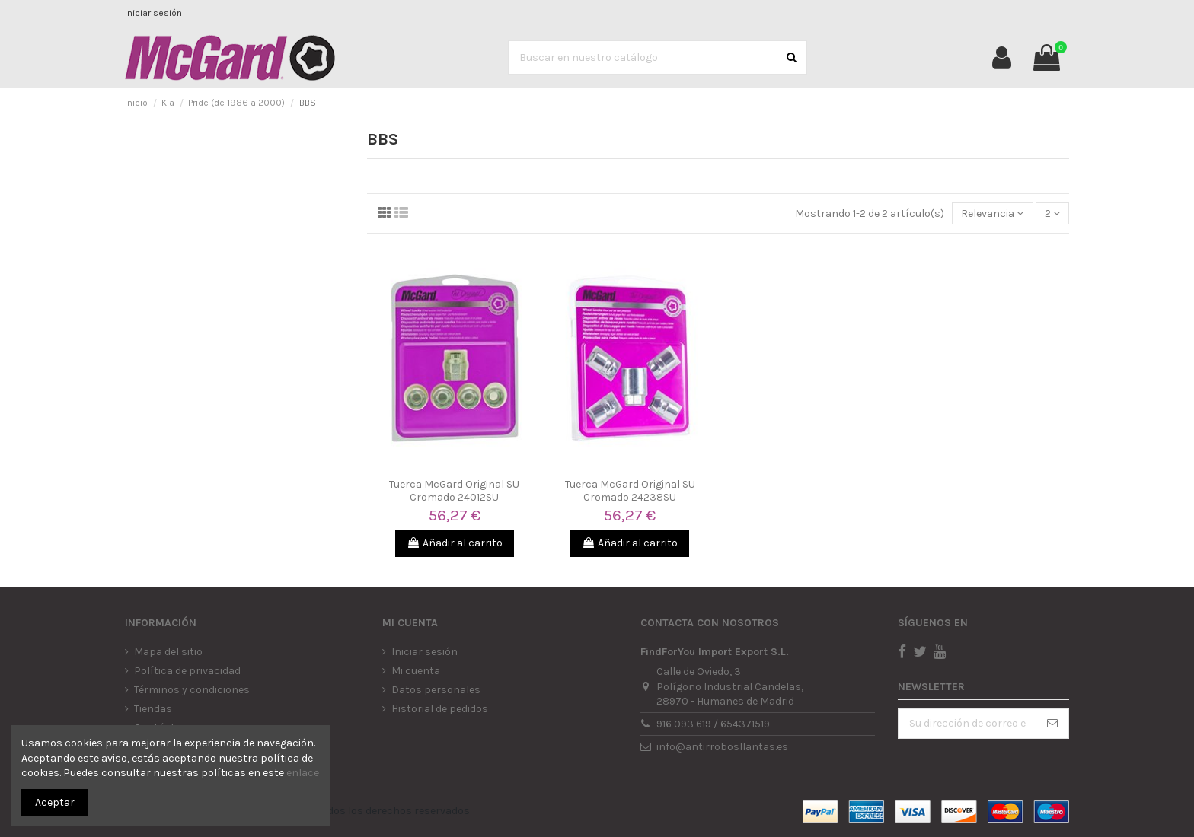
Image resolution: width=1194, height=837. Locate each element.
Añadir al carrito (455, 542)
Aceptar (55, 802)
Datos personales (435, 689)
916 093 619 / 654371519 (713, 724)
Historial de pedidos (439, 708)
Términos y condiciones (192, 689)
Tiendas (153, 708)
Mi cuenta (415, 670)
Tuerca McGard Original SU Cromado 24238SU (630, 491)
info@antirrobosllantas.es (722, 746)
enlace (302, 772)
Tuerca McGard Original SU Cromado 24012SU (454, 491)
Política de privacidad (187, 670)
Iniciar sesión (153, 13)
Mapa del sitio (168, 651)
